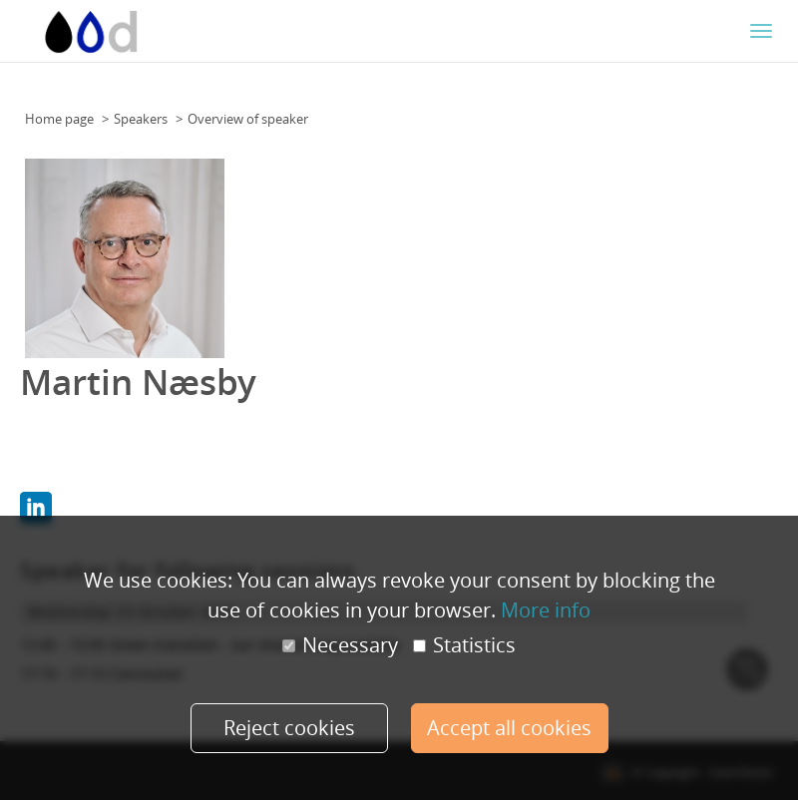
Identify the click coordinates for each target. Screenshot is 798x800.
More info (546, 610)
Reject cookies (289, 727)
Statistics (464, 645)
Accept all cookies (509, 727)
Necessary (340, 645)
